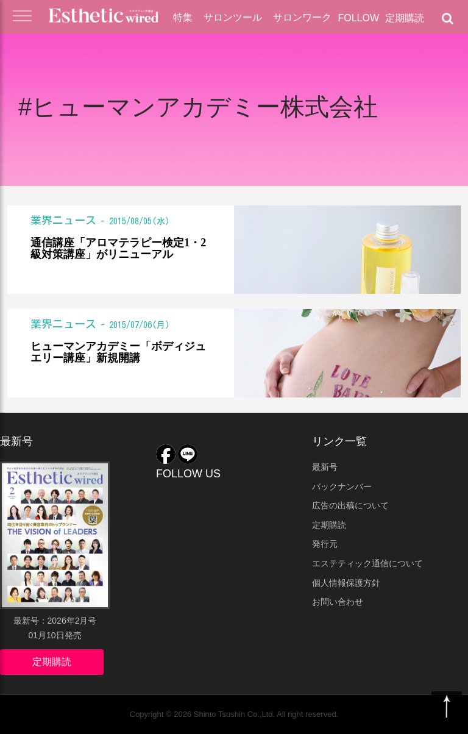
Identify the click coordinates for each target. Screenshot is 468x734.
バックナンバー (342, 486)
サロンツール (233, 17)
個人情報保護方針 (346, 583)
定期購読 (404, 18)
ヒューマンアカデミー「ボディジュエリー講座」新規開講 (118, 353)
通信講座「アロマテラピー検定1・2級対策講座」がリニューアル (118, 249)
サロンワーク (302, 17)
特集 (183, 17)
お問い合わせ (337, 602)
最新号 (325, 467)
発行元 (325, 544)
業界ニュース (63, 220)
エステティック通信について (367, 563)
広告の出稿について (350, 505)
